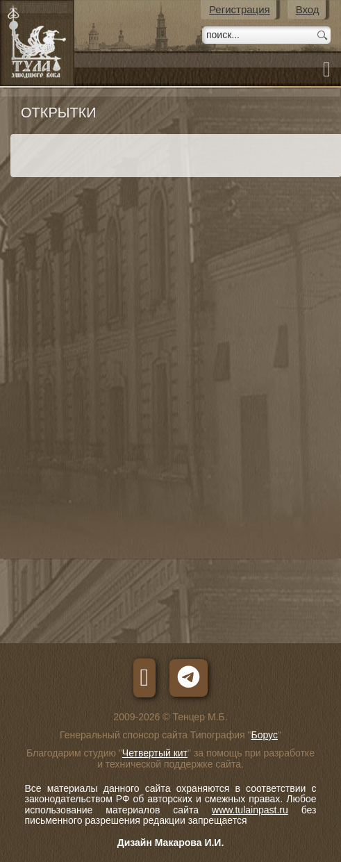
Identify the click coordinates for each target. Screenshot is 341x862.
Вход (307, 9)
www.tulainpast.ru (250, 809)
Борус (264, 734)
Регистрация (239, 9)
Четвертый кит (155, 753)
